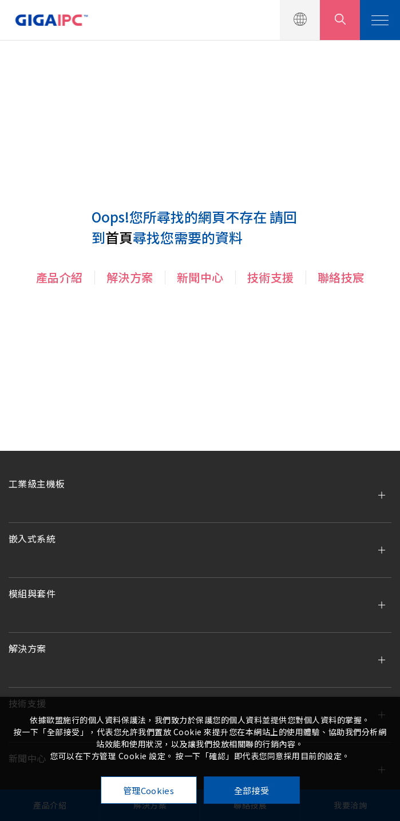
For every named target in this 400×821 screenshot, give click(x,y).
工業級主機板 (37, 483)
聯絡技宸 (341, 277)
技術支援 (270, 277)
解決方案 (129, 277)
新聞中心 (200, 277)
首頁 (119, 237)
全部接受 (251, 790)
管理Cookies (148, 790)
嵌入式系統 (32, 538)
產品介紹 (59, 277)
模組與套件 (32, 593)
